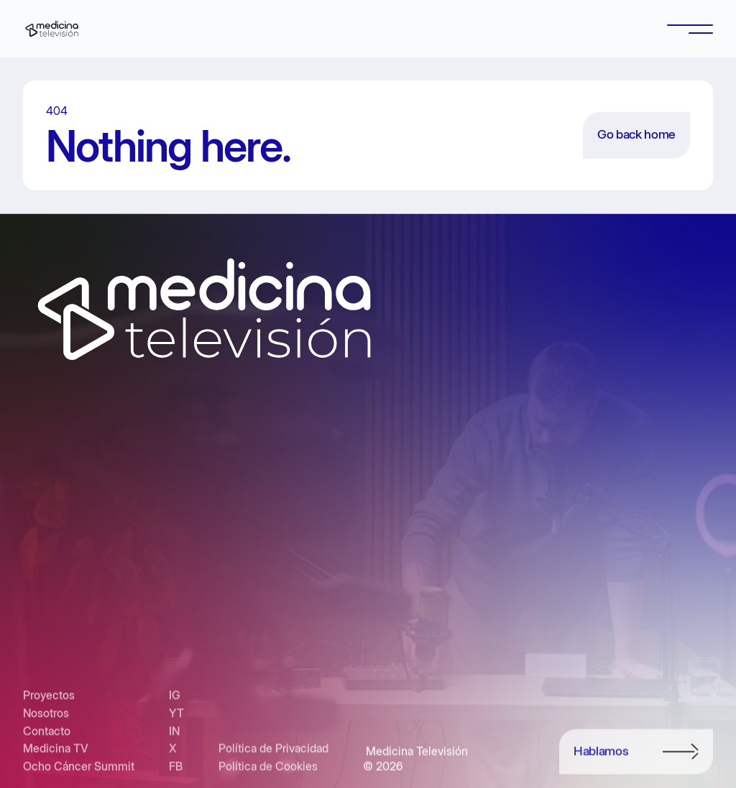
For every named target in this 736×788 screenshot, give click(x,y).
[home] (51, 28)
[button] (690, 28)
